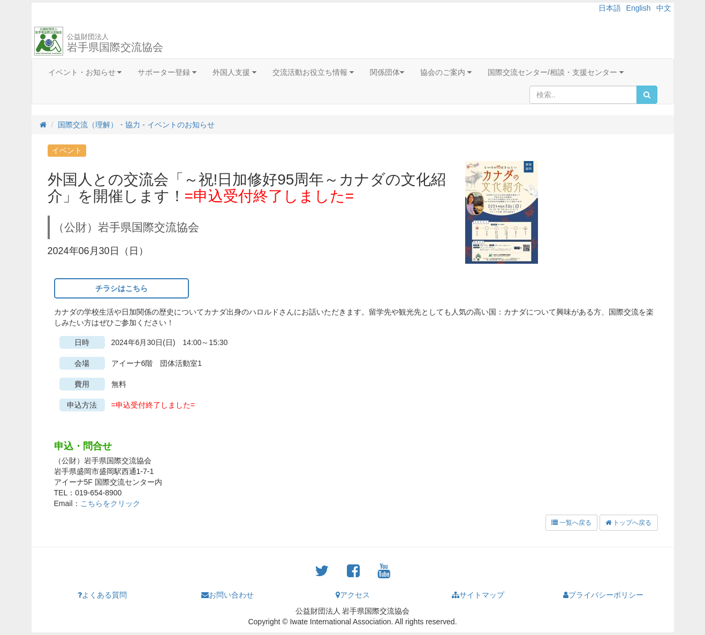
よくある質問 (102, 595)
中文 (663, 8)
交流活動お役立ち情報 (313, 72)
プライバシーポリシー (603, 595)
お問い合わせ (227, 595)
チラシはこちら (121, 288)
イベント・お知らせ (85, 72)
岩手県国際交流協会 (115, 43)
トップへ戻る (628, 522)
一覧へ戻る (571, 522)
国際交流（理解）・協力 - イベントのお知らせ (136, 124)
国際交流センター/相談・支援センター (556, 72)
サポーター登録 (167, 72)
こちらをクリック (110, 503)
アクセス (353, 595)
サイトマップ (478, 595)
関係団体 (387, 72)
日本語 (609, 8)
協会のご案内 (446, 72)
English (638, 8)
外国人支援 (234, 72)
